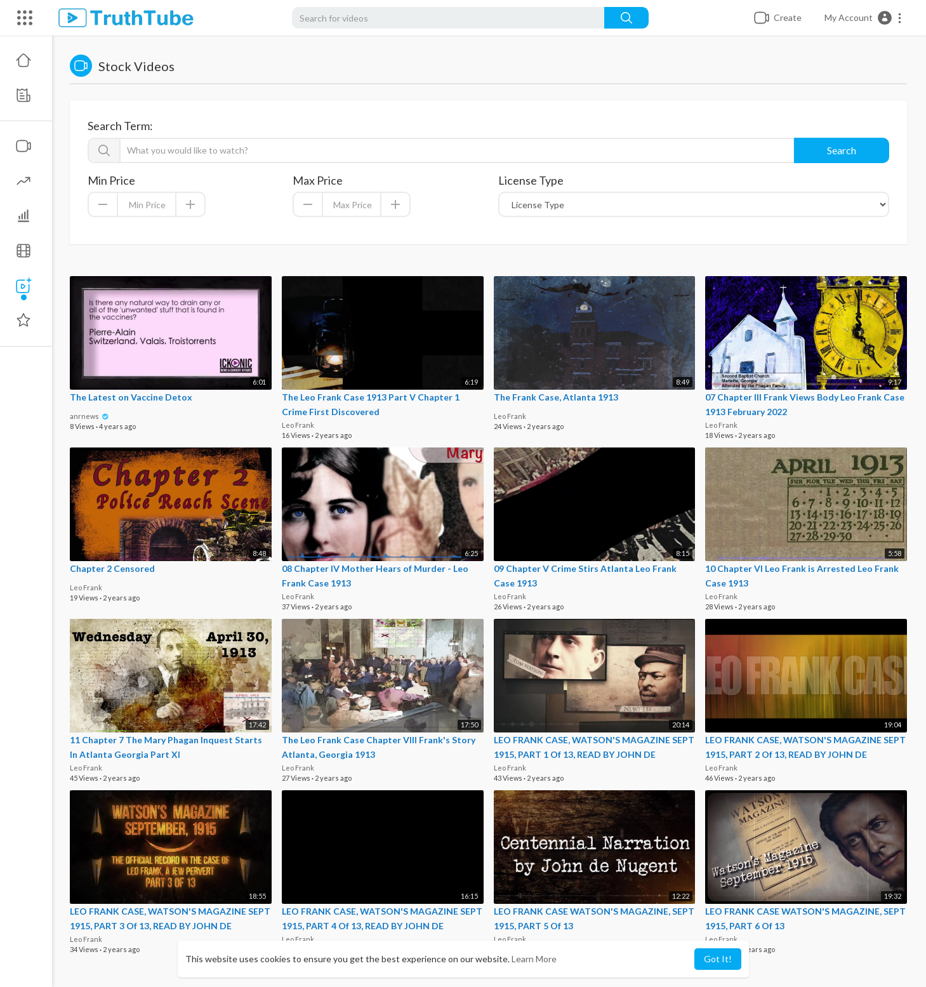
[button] (863, 17)
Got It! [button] (718, 958)
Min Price (111, 180)
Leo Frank (298, 425)
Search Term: (120, 126)
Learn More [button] (534, 958)
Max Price (318, 180)
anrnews (89, 416)
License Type (531, 180)
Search (841, 150)
